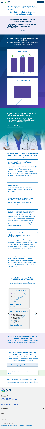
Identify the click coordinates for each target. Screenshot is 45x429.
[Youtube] (15, 404)
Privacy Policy (4, 425)
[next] (36, 313)
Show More (22, 30)
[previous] (8, 313)
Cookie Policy (21, 425)
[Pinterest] (10, 404)
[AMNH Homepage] (7, 2)
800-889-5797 (9, 399)
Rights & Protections (12, 425)
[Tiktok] (12, 404)
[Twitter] (4, 404)
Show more (22, 344)
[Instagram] (18, 404)
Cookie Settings (29, 425)
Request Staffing (14, 126)
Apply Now (40, 1)
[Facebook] (2, 404)
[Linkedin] (7, 404)
